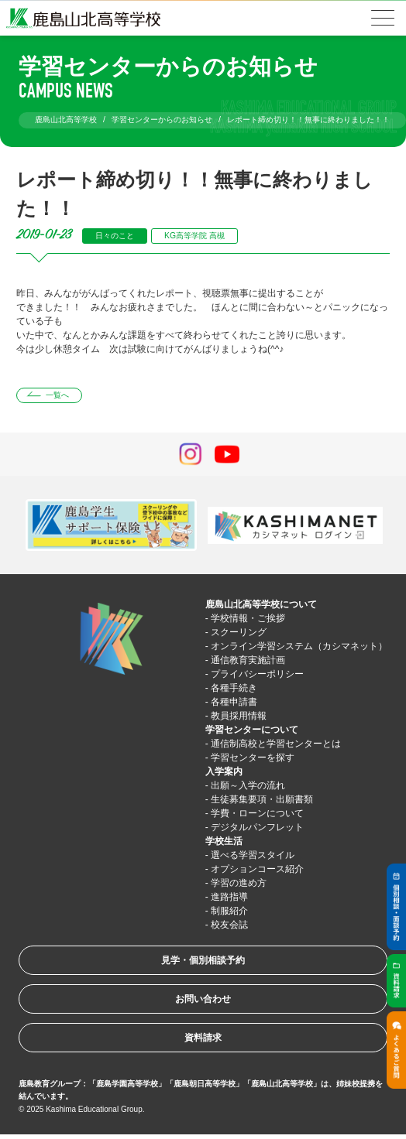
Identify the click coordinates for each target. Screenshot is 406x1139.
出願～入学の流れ (248, 785)
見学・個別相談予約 (203, 960)
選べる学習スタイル (252, 855)
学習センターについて (251, 729)
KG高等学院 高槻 (194, 235)
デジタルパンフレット (257, 827)
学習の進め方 (239, 882)
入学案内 (224, 771)
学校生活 (224, 841)
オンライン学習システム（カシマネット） (299, 646)
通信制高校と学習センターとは (276, 743)
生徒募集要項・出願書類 (262, 799)
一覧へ (57, 395)
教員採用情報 (239, 715)
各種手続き (234, 687)
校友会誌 (229, 924)
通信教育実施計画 (248, 660)
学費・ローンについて (257, 813)
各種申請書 (234, 701)
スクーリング (239, 632)
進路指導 (229, 896)
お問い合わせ (203, 999)
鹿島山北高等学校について (261, 604)
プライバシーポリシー (257, 674)
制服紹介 (229, 910)
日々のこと (114, 235)
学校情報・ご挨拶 (248, 618)
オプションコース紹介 (257, 869)
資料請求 (203, 1037)
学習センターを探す (252, 757)
